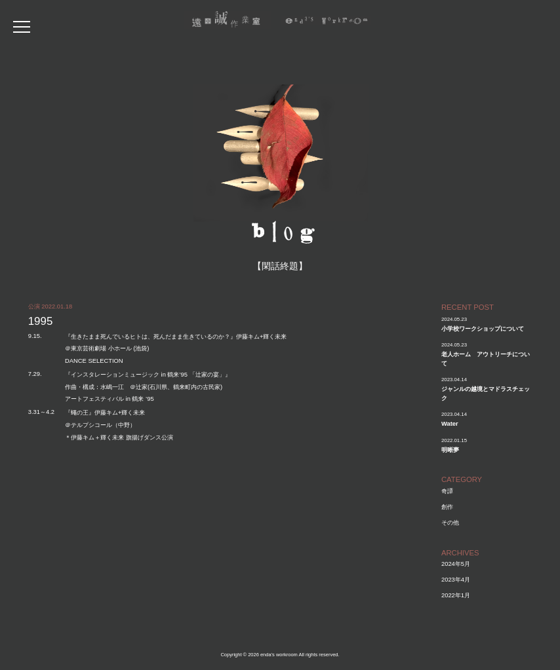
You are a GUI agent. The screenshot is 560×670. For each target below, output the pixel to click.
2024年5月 (455, 563)
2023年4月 (455, 579)
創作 (447, 506)
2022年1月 (455, 595)
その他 (450, 522)
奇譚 (447, 490)
